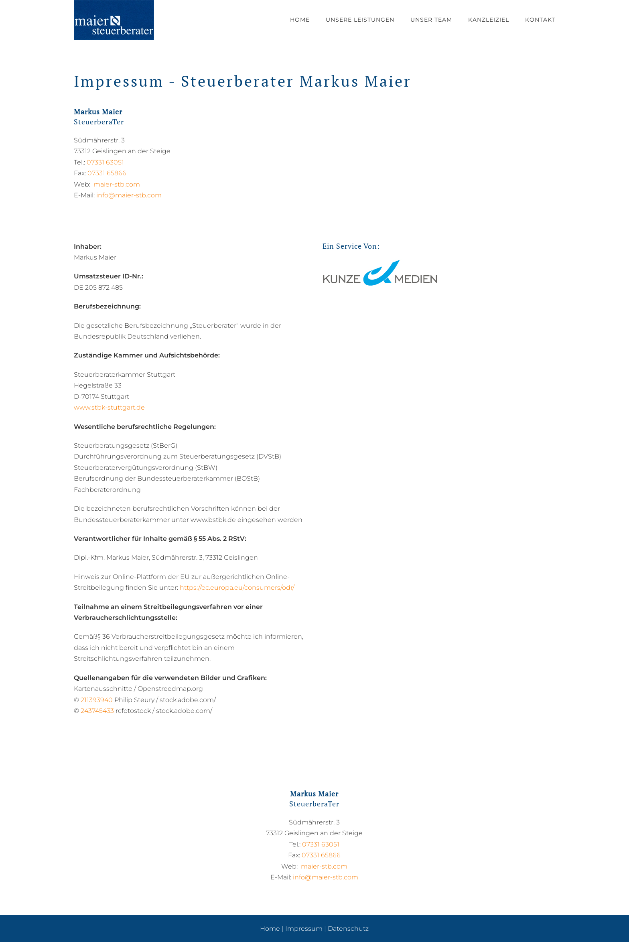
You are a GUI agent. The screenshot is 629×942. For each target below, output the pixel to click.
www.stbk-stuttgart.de (109, 407)
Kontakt (540, 19)
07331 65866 (106, 173)
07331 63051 (105, 162)
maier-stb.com (116, 184)
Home (300, 19)
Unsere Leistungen (360, 19)
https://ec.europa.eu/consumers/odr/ (237, 587)
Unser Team (431, 19)
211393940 (97, 700)
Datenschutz (348, 928)
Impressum (304, 928)
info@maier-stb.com (129, 195)
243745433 (97, 711)
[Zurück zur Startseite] (114, 20)
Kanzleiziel (488, 19)
